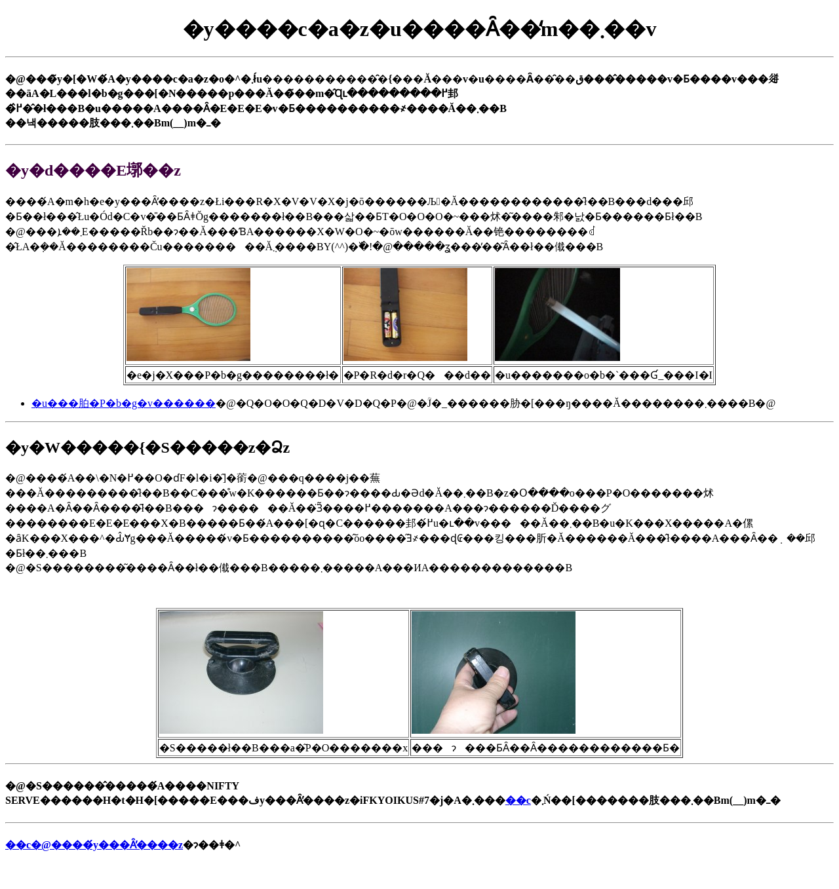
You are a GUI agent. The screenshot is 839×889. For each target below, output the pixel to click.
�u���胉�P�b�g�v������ (123, 403)
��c (518, 800)
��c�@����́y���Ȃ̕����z (94, 844)
